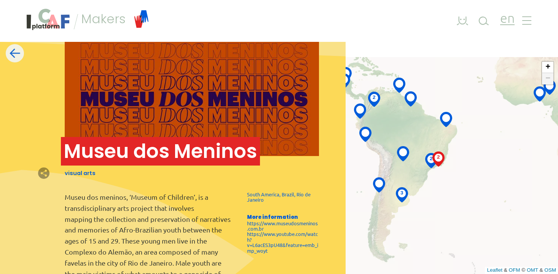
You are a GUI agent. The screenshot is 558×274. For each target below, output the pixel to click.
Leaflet (494, 270)
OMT (532, 270)
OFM (514, 270)
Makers (114, 19)
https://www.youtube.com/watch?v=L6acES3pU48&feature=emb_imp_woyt (282, 242)
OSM (550, 270)
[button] (379, 184)
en (507, 19)
